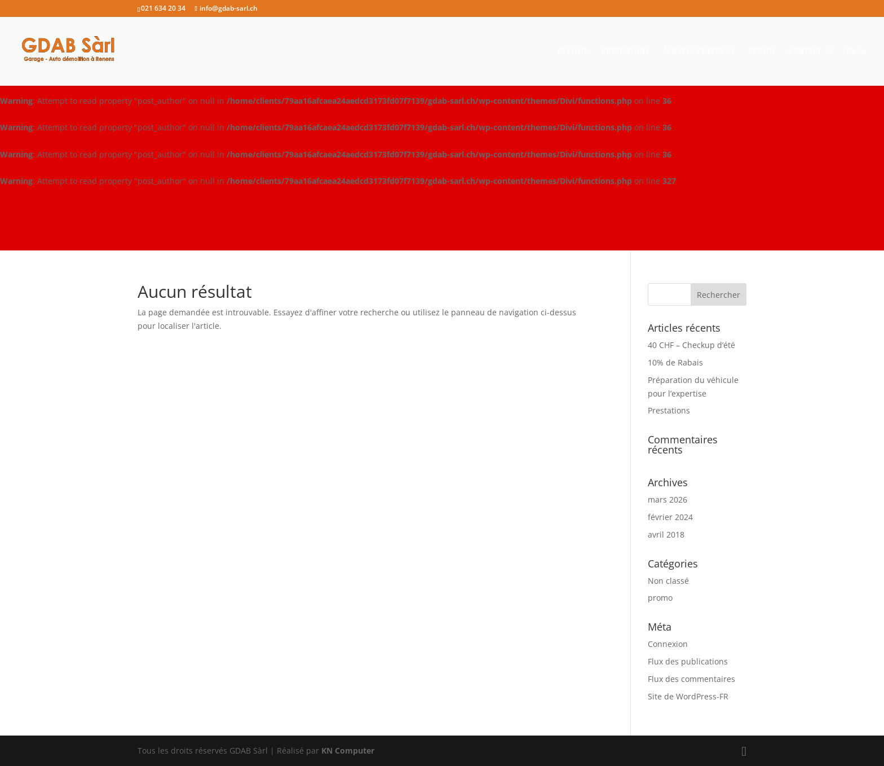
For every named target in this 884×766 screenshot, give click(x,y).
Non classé (668, 580)
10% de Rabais (675, 362)
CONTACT (805, 51)
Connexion (668, 644)
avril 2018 (666, 534)
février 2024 (670, 517)
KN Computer (347, 750)
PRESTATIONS (625, 51)
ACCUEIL (573, 51)
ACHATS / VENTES (693, 51)
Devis (856, 51)
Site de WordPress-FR (688, 696)
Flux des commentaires (691, 678)
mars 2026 (667, 499)
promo (660, 597)
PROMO (761, 51)
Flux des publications (688, 661)
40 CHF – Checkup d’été (691, 345)
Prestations (669, 410)
